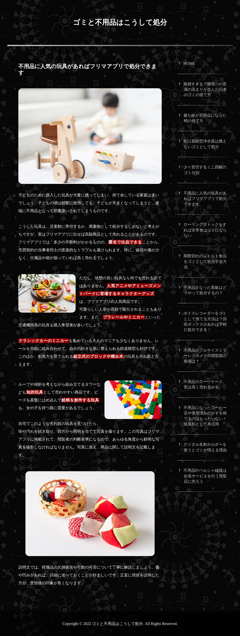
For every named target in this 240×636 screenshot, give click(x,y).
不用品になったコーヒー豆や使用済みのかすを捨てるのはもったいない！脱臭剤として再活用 (205, 416)
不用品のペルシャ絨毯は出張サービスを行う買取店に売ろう (205, 475)
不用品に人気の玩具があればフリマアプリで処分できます (205, 198)
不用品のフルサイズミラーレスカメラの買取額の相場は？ (205, 355)
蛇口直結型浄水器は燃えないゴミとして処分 (205, 144)
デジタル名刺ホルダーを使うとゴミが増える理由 (205, 447)
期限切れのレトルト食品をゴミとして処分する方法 (205, 261)
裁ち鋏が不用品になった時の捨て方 (205, 118)
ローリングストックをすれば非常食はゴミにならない (205, 230)
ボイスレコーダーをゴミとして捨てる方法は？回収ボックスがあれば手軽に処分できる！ (205, 321)
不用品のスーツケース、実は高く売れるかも (205, 384)
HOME (189, 63)
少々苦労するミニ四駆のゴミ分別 (205, 170)
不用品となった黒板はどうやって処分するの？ (205, 290)
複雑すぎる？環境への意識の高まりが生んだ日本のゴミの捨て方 (205, 89)
